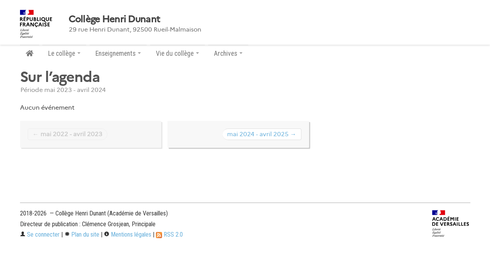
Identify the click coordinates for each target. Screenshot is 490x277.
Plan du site (81, 234)
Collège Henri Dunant (114, 19)
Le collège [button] (64, 53)
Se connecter (40, 234)
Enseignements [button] (118, 53)
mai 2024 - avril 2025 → (261, 134)
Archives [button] (228, 53)
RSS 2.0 (169, 234)
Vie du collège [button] (177, 53)
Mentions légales (127, 234)
